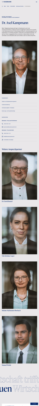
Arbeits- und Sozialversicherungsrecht (9, 101)
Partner (8, 6)
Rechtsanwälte (12, 6)
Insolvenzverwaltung (6, 104)
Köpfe (5, 6)
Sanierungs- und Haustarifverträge (8, 110)
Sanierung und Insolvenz (20, 6)
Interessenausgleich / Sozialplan (8, 107)
